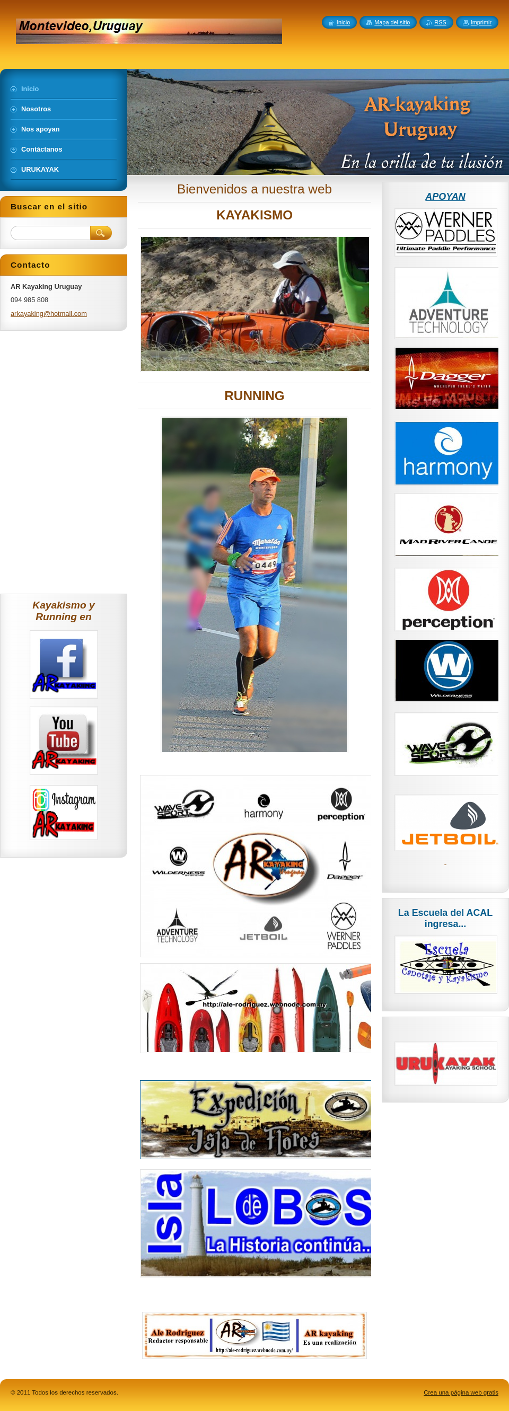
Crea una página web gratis (461, 1392)
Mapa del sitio (392, 22)
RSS (440, 22)
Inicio (343, 22)
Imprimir (481, 22)
